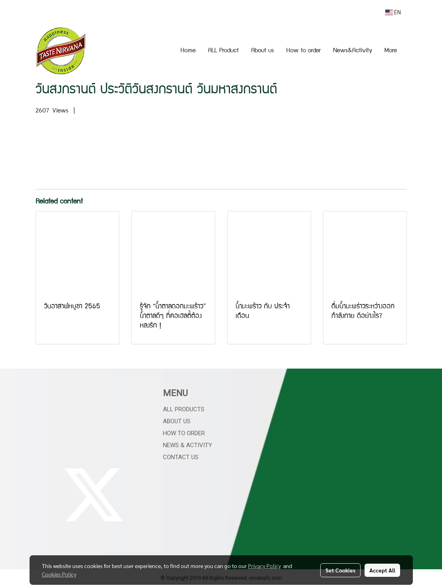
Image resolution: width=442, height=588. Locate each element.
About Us (176, 421)
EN (393, 12)
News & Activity (187, 445)
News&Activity (352, 51)
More (391, 51)
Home (188, 51)
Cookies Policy (59, 574)
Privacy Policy (264, 565)
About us (262, 51)
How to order (303, 51)
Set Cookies (340, 570)
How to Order (184, 433)
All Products (183, 409)
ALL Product (223, 51)
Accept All (382, 570)
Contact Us (180, 457)
